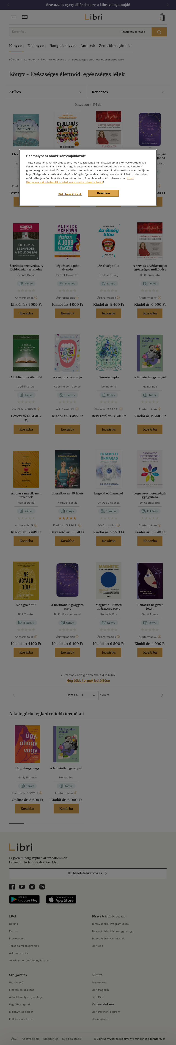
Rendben (103, 193)
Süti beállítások (70, 194)
